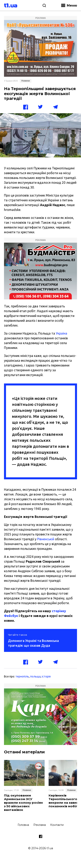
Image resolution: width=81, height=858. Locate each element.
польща (35, 676)
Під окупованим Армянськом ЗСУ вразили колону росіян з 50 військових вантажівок (23, 803)
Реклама (39, 825)
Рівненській (45, 539)
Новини (25, 80)
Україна (61, 333)
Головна (23, 825)
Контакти (57, 825)
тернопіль (22, 676)
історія (46, 676)
